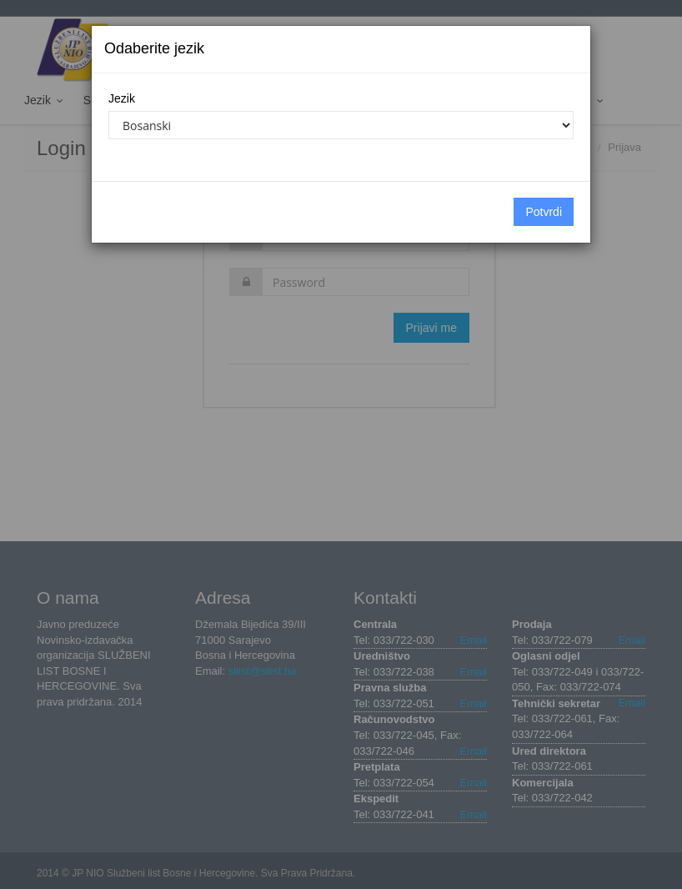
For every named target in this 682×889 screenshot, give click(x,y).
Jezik (121, 98)
